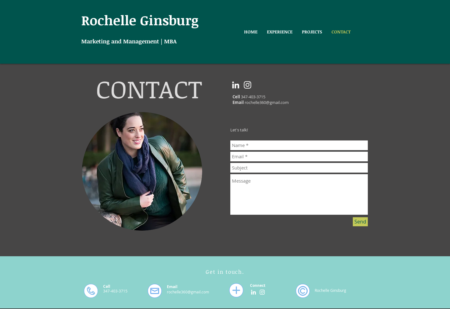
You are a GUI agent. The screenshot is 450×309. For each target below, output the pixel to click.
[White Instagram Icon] (247, 85)
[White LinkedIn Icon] (236, 85)
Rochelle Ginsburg (139, 20)
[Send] (360, 221)
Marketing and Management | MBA (129, 41)
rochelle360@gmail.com (267, 102)
